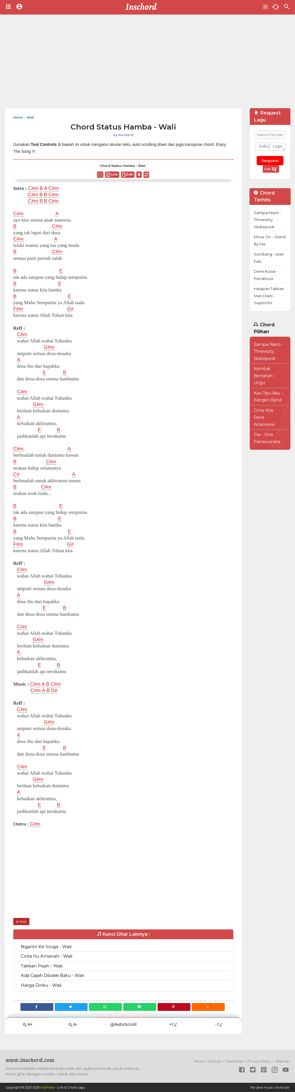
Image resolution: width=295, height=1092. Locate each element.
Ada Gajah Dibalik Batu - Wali (52, 975)
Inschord (47, 1087)
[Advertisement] (147, 63)
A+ (27, 1024)
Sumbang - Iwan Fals (269, 258)
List (270, 169)
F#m (18, 309)
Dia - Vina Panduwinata (267, 438)
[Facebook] (36, 1007)
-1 (219, 1024)
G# (70, 309)
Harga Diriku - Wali (41, 985)
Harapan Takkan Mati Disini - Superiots (269, 295)
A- (73, 1024)
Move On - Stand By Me (269, 240)
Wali (23, 921)
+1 (173, 1024)
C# (16, 474)
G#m (49, 347)
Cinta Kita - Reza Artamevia (265, 417)
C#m (33, 188)
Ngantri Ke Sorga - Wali (46, 946)
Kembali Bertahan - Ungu (264, 375)
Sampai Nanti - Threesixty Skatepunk (267, 219)
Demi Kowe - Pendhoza (266, 275)
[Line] (139, 1007)
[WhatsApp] (105, 1007)
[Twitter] (71, 1007)
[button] (208, 1007)
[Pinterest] (174, 1007)
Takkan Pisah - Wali (42, 966)
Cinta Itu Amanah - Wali (46, 956)
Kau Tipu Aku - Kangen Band (268, 396)
